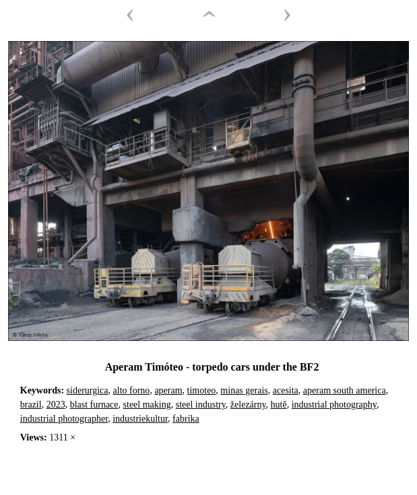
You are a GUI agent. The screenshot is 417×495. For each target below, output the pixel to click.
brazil (31, 404)
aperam (168, 390)
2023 (55, 404)
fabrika (185, 419)
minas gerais (243, 390)
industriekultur (140, 419)
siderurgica (87, 390)
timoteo (201, 390)
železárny (248, 404)
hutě (279, 404)
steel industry (201, 404)
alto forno (131, 390)
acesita (285, 390)
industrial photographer (64, 419)
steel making (147, 404)
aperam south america (344, 390)
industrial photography (334, 404)
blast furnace (94, 404)
